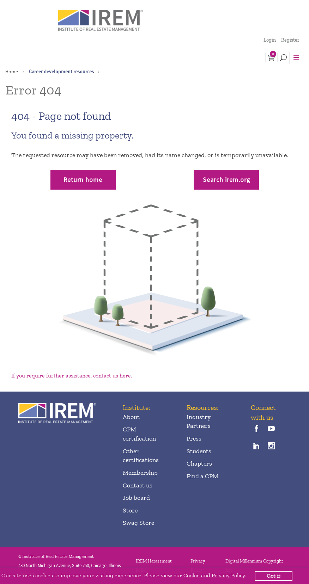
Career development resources (61, 71)
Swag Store (138, 523)
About (131, 417)
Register (290, 40)
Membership (140, 473)
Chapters (199, 463)
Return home (82, 180)
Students (199, 451)
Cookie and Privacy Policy (214, 575)
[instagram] (271, 447)
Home (11, 71)
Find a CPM (202, 476)
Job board (136, 498)
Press (194, 438)
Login (269, 40)
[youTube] (271, 429)
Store (130, 510)
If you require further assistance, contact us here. (71, 375)
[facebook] (256, 429)
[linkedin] (256, 447)
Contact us (137, 485)
